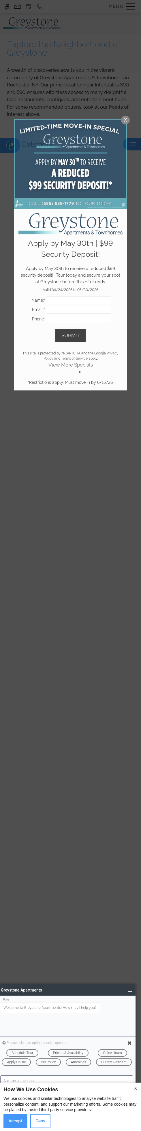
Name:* (38, 300)
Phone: (38, 319)
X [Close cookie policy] (135, 1088)
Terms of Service (74, 358)
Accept (15, 1121)
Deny (40, 1121)
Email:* (38, 309)
